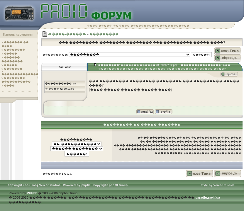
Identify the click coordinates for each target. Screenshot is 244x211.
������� (13, 68)
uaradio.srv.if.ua (207, 197)
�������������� (19, 74)
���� (9, 85)
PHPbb (32, 193)
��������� (103, 34)
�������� (14, 49)
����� (10, 53)
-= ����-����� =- (67, 34)
